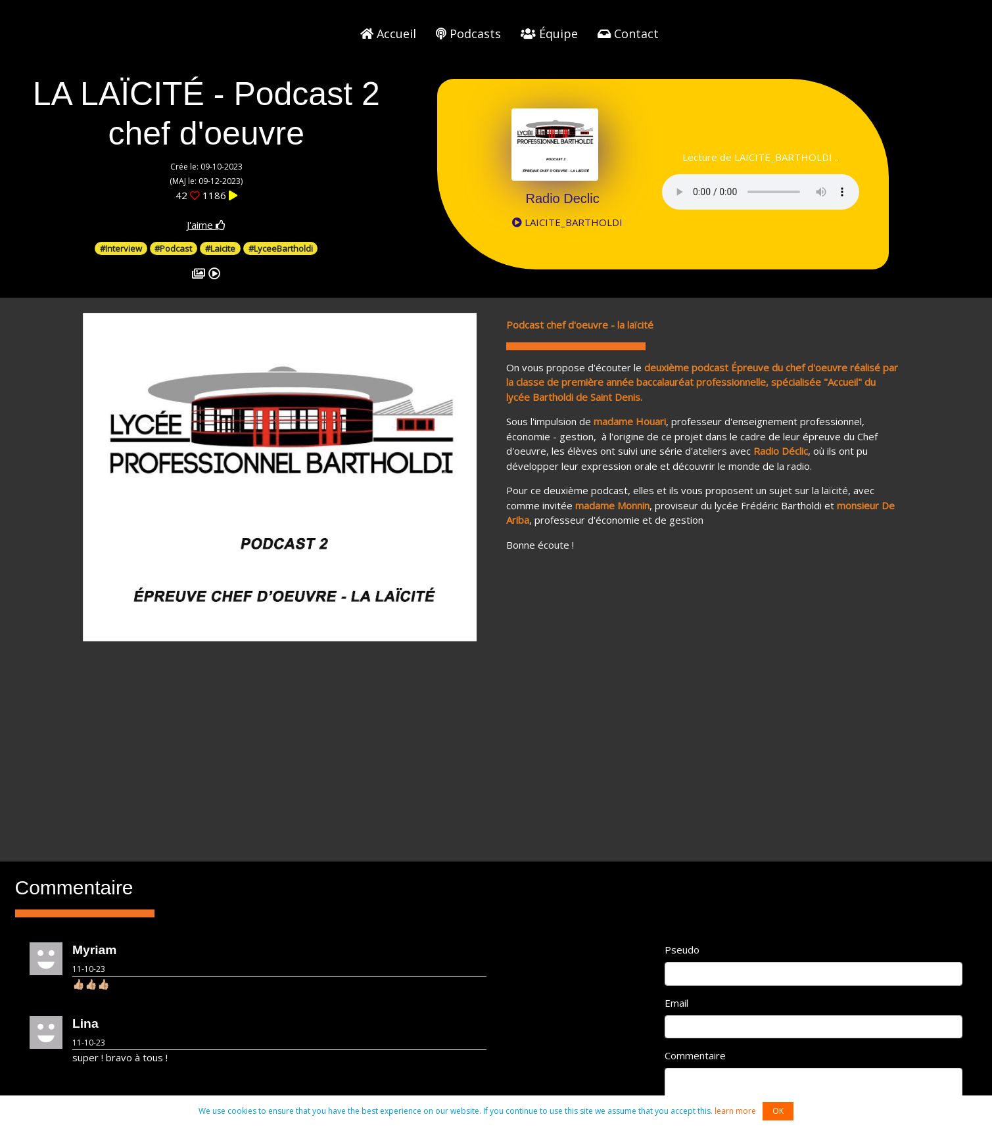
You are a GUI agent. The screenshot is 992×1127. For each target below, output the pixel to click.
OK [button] (778, 1110)
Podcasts (468, 33)
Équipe (549, 33)
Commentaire (695, 1055)
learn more (735, 1110)
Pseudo (682, 949)
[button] (112, 477)
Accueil (388, 33)
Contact (628, 33)
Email (676, 1002)
